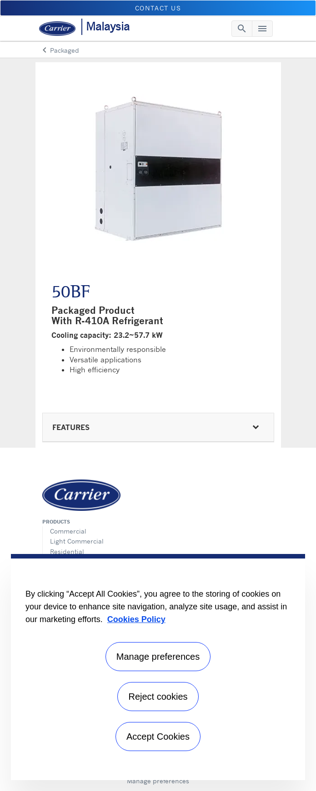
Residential (67, 551)
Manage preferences (158, 781)
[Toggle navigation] (241, 28)
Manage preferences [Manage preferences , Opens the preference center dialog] (158, 657)
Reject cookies (157, 697)
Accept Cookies (158, 737)
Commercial (68, 531)
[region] (158, 667)
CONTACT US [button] (158, 8)
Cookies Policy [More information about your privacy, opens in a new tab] (136, 619)
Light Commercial (77, 541)
